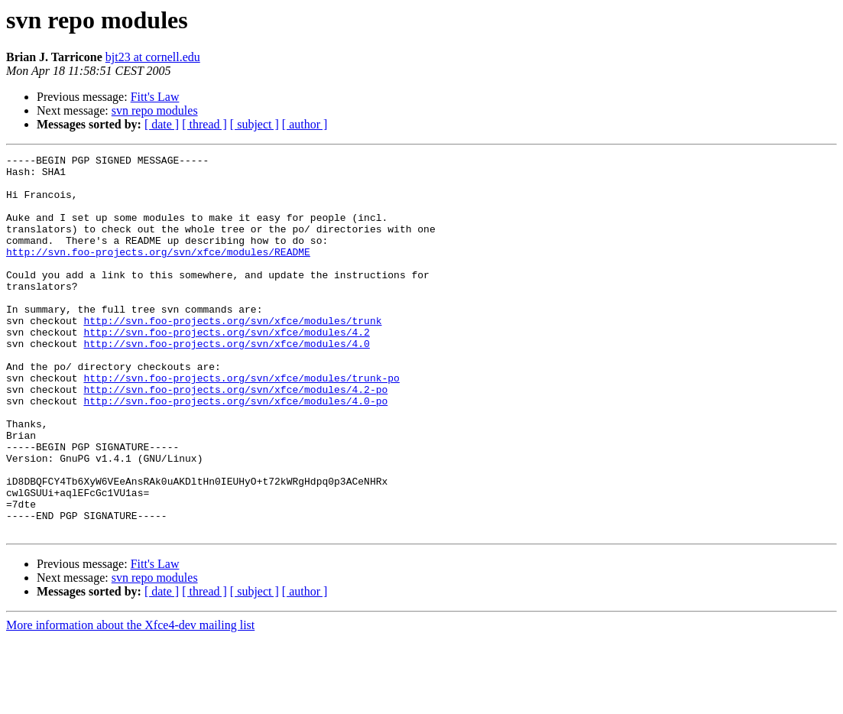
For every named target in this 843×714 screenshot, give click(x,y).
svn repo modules (155, 110)
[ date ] (161, 124)
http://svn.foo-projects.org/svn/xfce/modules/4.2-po (235, 437)
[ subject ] (254, 124)
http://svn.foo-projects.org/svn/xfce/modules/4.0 (226, 382)
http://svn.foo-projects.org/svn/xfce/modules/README (158, 272)
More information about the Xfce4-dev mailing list (130, 700)
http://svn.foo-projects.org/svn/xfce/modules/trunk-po (241, 423)
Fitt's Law (155, 96)
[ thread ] (204, 124)
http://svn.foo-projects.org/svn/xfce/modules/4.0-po (235, 451)
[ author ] (305, 124)
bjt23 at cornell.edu (152, 56)
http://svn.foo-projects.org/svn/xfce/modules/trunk (232, 355)
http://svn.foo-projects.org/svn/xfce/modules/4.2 (226, 368)
